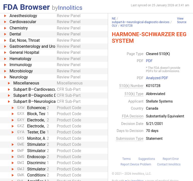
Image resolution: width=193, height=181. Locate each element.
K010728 (126, 25)
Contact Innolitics (168, 164)
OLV (114, 25)
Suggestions (146, 159)
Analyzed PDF (157, 78)
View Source (181, 20)
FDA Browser (26, 7)
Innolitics (70, 7)
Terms (126, 159)
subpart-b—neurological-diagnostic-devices (140, 22)
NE (114, 18)
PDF (149, 61)
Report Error (171, 159)
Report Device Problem (136, 164)
